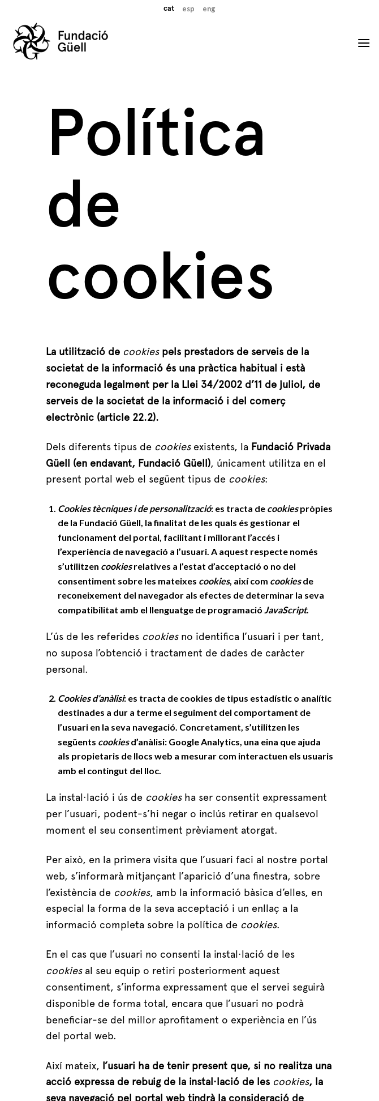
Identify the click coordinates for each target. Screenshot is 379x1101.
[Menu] (364, 43)
